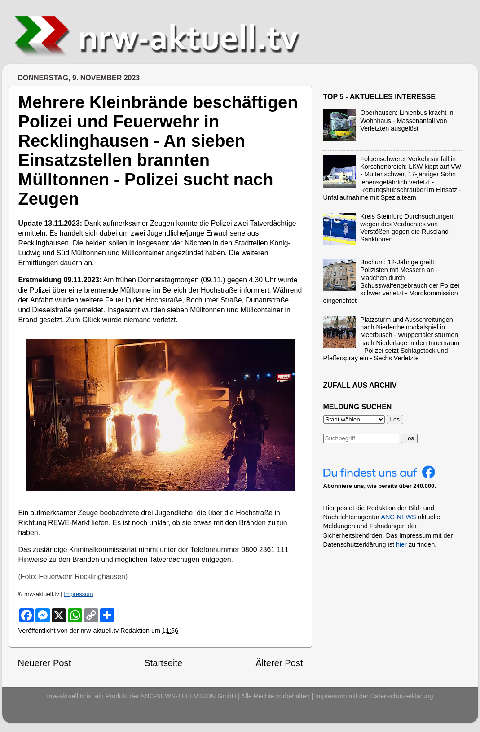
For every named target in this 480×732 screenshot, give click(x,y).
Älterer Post (279, 663)
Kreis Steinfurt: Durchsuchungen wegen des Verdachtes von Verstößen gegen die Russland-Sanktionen (406, 228)
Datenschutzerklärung (401, 696)
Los (409, 438)
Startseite (163, 663)
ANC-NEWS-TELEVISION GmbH (188, 696)
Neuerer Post (44, 663)
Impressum (78, 594)
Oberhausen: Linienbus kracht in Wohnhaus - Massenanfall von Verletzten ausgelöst (406, 120)
